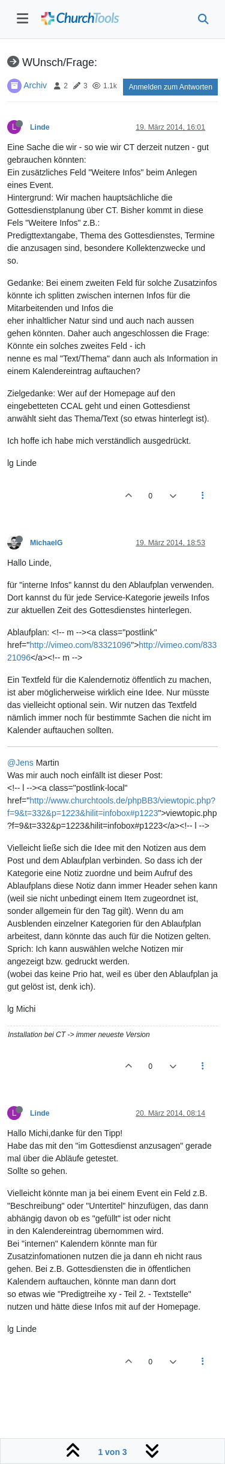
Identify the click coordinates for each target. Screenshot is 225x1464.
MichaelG (46, 543)
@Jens (20, 762)
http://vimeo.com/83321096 (80, 645)
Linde (40, 127)
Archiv (35, 85)
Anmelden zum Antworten (170, 87)
